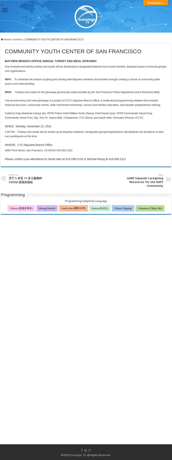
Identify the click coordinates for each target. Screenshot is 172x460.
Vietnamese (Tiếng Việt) (150, 208)
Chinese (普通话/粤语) (21, 208)
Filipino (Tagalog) (123, 208)
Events (18, 39)
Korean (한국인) (100, 208)
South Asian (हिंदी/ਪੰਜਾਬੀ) (73, 208)
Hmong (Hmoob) (47, 208)
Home (6, 39)
